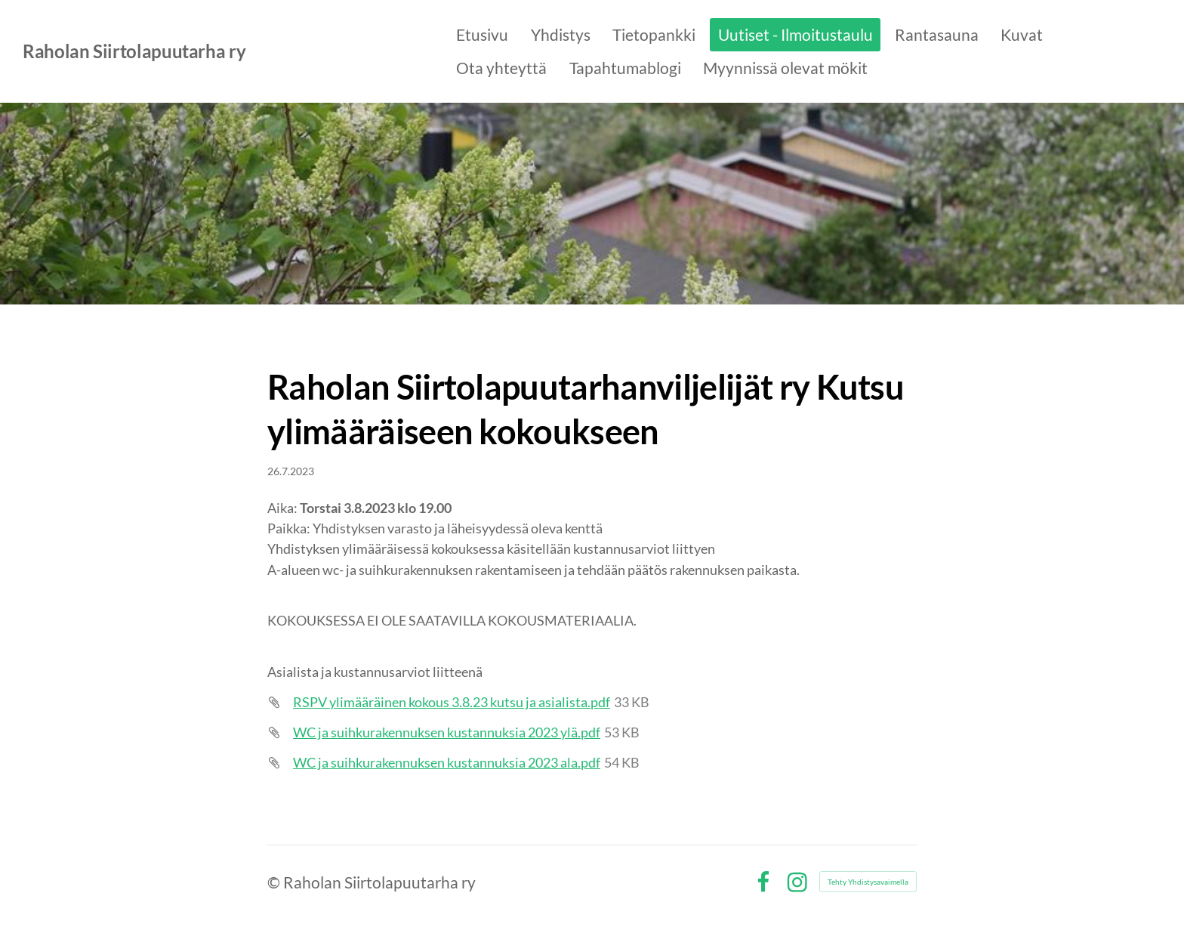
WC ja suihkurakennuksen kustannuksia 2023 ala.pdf (446, 762)
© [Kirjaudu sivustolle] (275, 882)
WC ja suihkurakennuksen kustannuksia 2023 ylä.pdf (446, 732)
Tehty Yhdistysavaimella (868, 881)
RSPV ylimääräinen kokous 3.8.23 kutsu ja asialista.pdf (451, 702)
